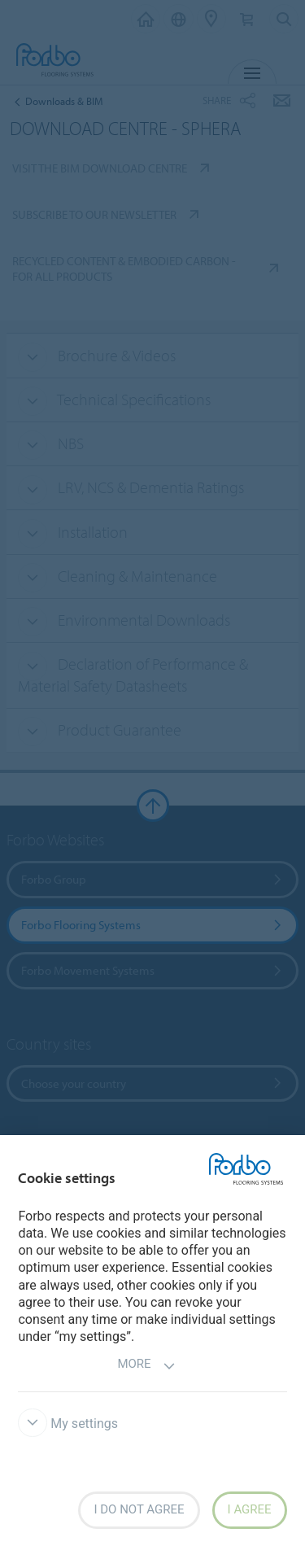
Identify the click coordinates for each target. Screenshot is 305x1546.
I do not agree (139, 1509)
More (146, 1365)
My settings (68, 1423)
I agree (250, 1509)
